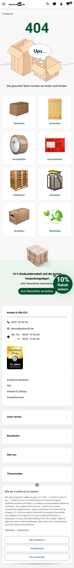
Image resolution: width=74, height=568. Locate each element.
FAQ (9, 385)
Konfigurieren (37, 548)
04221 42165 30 (19, 322)
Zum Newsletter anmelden (37, 291)
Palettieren (19, 195)
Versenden (55, 123)
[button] (61, 4)
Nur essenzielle (37, 557)
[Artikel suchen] (47, 4)
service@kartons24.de (22, 328)
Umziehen (19, 231)
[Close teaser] (54, 275)
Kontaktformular (15, 397)
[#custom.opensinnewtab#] (15, 357)
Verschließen (19, 159)
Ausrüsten (55, 195)
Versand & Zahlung (17, 391)
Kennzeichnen (54, 159)
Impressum (10, 530)
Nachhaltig (55, 231)
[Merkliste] (54, 4)
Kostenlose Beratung (17, 380)
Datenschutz (23, 530)
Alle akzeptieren (37, 540)
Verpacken (19, 123)
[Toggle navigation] (3, 4)
